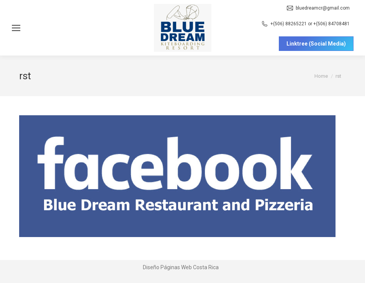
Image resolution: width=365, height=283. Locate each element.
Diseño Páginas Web (167, 267)
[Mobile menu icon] (16, 28)
